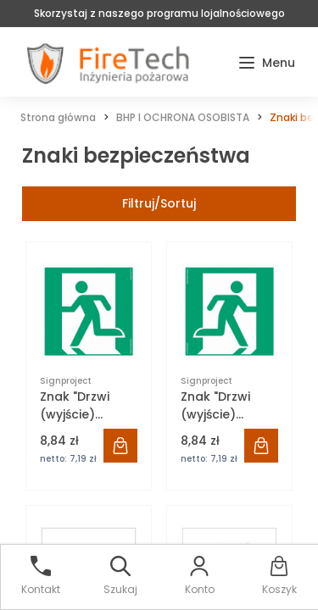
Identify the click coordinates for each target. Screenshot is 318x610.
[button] (266, 63)
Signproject (66, 380)
